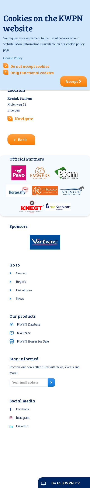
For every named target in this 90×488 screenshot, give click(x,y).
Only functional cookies (28, 72)
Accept (73, 81)
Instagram (23, 417)
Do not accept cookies (26, 66)
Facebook (22, 409)
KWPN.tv (24, 333)
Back (20, 139)
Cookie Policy (12, 58)
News (20, 298)
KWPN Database (28, 324)
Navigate (24, 118)
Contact (21, 273)
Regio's (21, 281)
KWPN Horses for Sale (33, 341)
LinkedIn (22, 426)
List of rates (24, 290)
